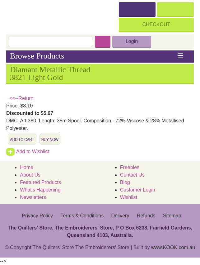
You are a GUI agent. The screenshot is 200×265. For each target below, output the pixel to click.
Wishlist (128, 197)
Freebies (129, 167)
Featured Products (40, 182)
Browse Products (97, 56)
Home (26, 167)
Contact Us (132, 174)
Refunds (146, 215)
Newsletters (33, 197)
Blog (125, 182)
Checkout (156, 24)
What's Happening (40, 189)
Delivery (120, 215)
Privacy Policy (37, 215)
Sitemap (172, 215)
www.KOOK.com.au (173, 247)
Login (132, 41)
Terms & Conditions (82, 215)
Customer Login (137, 189)
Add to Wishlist (27, 151)
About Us (30, 174)
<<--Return (21, 98)
